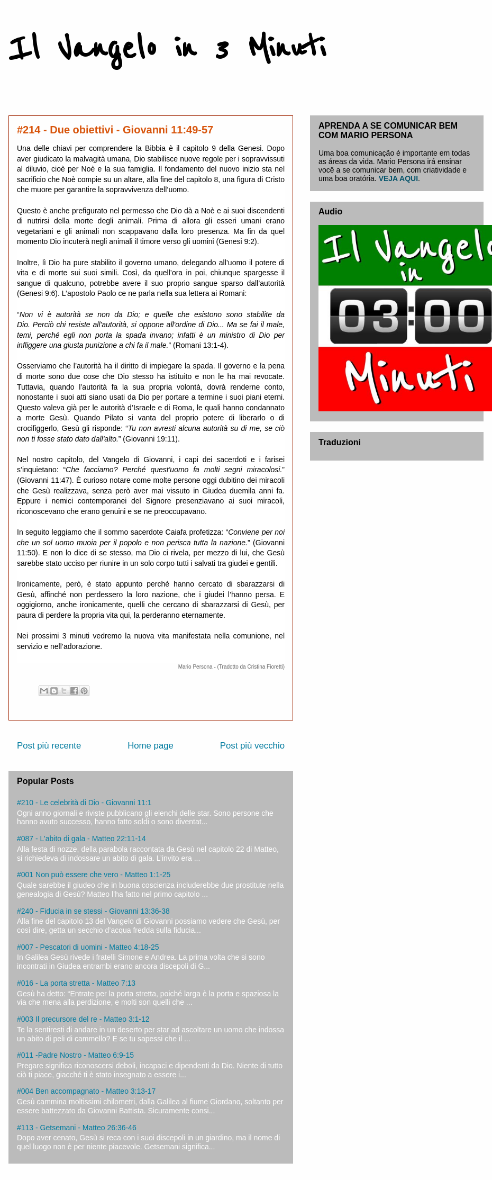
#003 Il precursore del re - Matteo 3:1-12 (83, 1019)
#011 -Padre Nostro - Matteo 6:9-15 (75, 1055)
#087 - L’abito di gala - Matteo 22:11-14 (81, 838)
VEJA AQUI (398, 178)
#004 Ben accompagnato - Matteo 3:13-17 (86, 1091)
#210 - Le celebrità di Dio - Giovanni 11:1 (84, 802)
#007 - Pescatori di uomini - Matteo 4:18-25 (88, 947)
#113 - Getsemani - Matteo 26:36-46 (76, 1127)
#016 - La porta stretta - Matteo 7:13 (76, 983)
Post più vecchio (252, 746)
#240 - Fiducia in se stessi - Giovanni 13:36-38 (93, 911)
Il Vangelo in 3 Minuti (166, 49)
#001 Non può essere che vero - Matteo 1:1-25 (93, 874)
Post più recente (49, 746)
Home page (150, 746)
